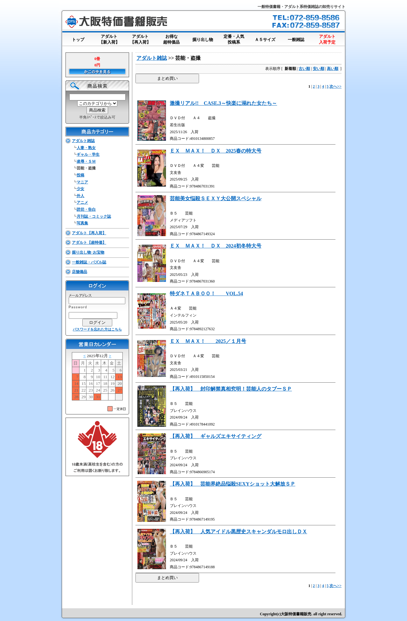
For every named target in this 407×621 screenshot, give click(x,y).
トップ (77, 38)
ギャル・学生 (88, 154)
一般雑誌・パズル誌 (89, 262)
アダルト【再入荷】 (140, 39)
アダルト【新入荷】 (109, 39)
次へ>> (335, 86)
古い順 (304, 68)
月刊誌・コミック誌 (94, 216)
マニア (82, 182)
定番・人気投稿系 (233, 39)
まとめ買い (167, 78)
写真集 (82, 223)
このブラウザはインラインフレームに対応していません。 (97, 377)
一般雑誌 (296, 38)
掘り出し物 (202, 38)
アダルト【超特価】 (89, 242)
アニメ (82, 202)
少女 (80, 189)
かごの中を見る (97, 71)
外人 (80, 196)
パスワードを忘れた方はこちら (97, 329)
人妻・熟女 (86, 148)
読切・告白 (86, 209)
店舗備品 (79, 272)
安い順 (318, 68)
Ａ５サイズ (264, 38)
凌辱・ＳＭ (86, 161)
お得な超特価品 (171, 39)
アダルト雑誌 (83, 141)
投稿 (80, 175)
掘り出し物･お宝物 (88, 252)
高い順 (332, 68)
